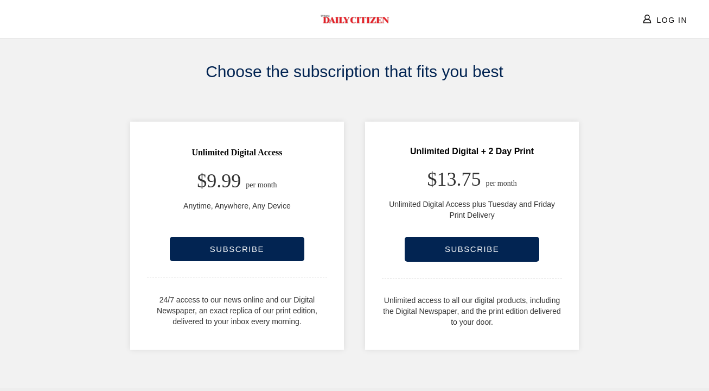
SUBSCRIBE (237, 249)
